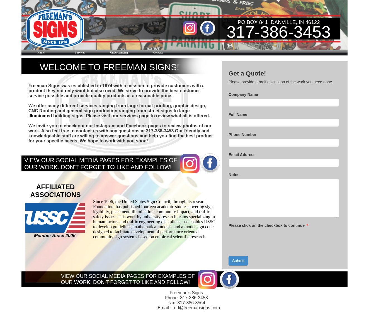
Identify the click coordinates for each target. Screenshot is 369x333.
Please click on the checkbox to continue (268, 225)
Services (80, 52)
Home (41, 52)
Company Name (243, 94)
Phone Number (242, 134)
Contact (158, 52)
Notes (234, 174)
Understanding (119, 52)
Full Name (238, 114)
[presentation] (271, 240)
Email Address (242, 154)
